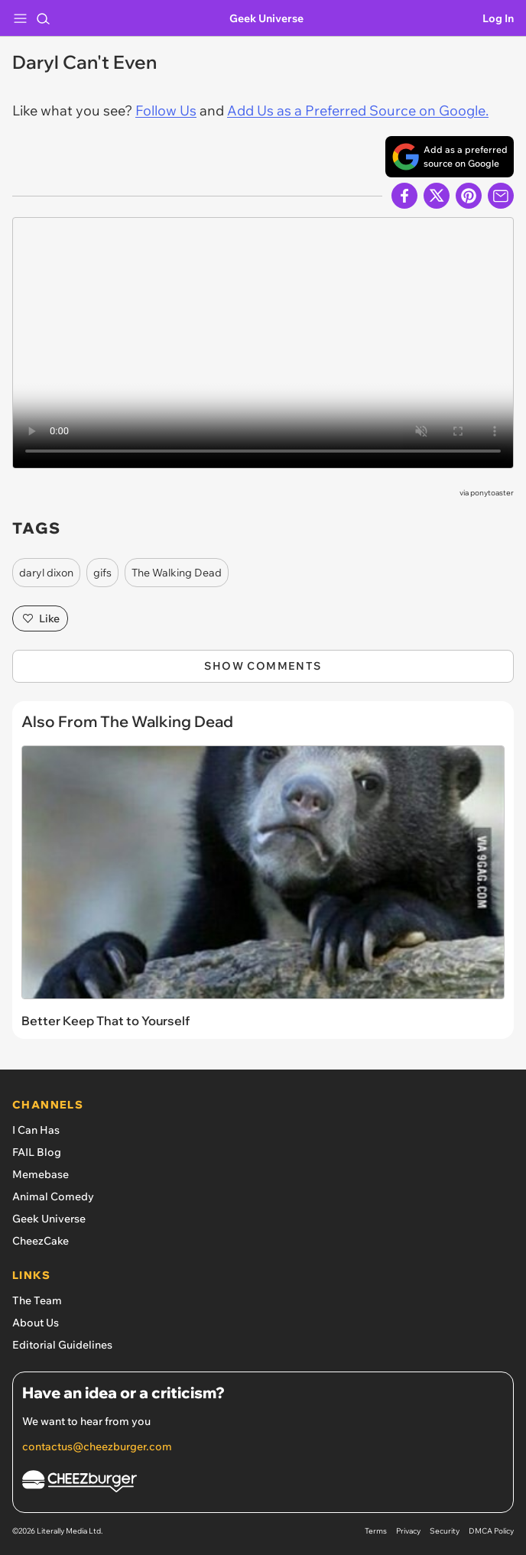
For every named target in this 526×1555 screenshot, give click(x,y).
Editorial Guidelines (62, 1345)
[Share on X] (437, 196)
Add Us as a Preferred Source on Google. (358, 110)
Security (444, 1531)
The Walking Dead (177, 572)
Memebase (40, 1174)
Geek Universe (266, 18)
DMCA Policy (491, 1531)
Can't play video (263, 343)
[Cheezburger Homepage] (263, 1483)
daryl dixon (46, 572)
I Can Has (36, 1130)
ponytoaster (492, 493)
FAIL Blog (36, 1152)
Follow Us (165, 110)
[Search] (42, 18)
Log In (498, 18)
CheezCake (40, 1241)
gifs (102, 572)
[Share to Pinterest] (469, 196)
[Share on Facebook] (404, 196)
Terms (376, 1531)
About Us (35, 1322)
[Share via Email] (501, 196)
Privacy (408, 1531)
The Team (37, 1300)
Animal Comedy (53, 1196)
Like (40, 618)
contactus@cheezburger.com (97, 1446)
